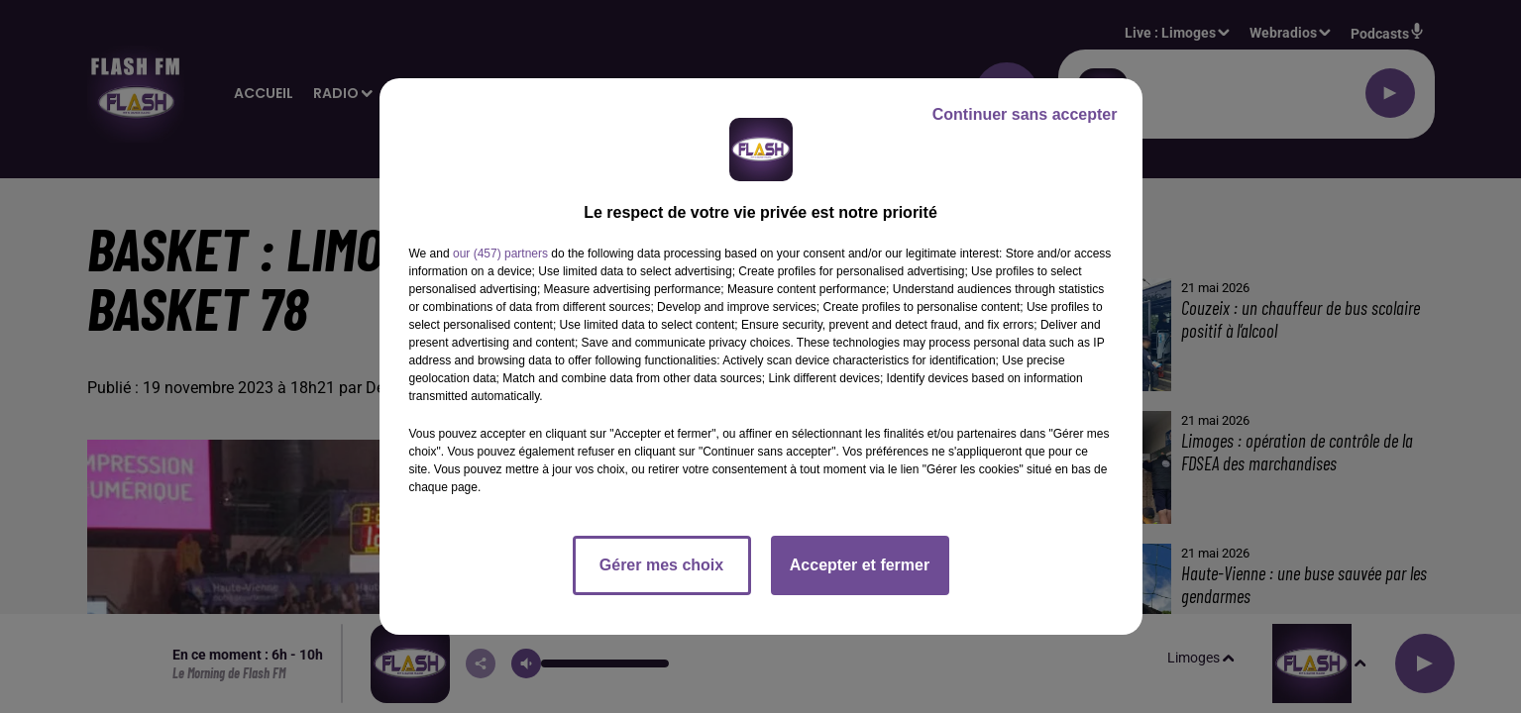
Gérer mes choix (661, 565)
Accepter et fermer (859, 565)
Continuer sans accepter (1025, 114)
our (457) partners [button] (500, 253)
